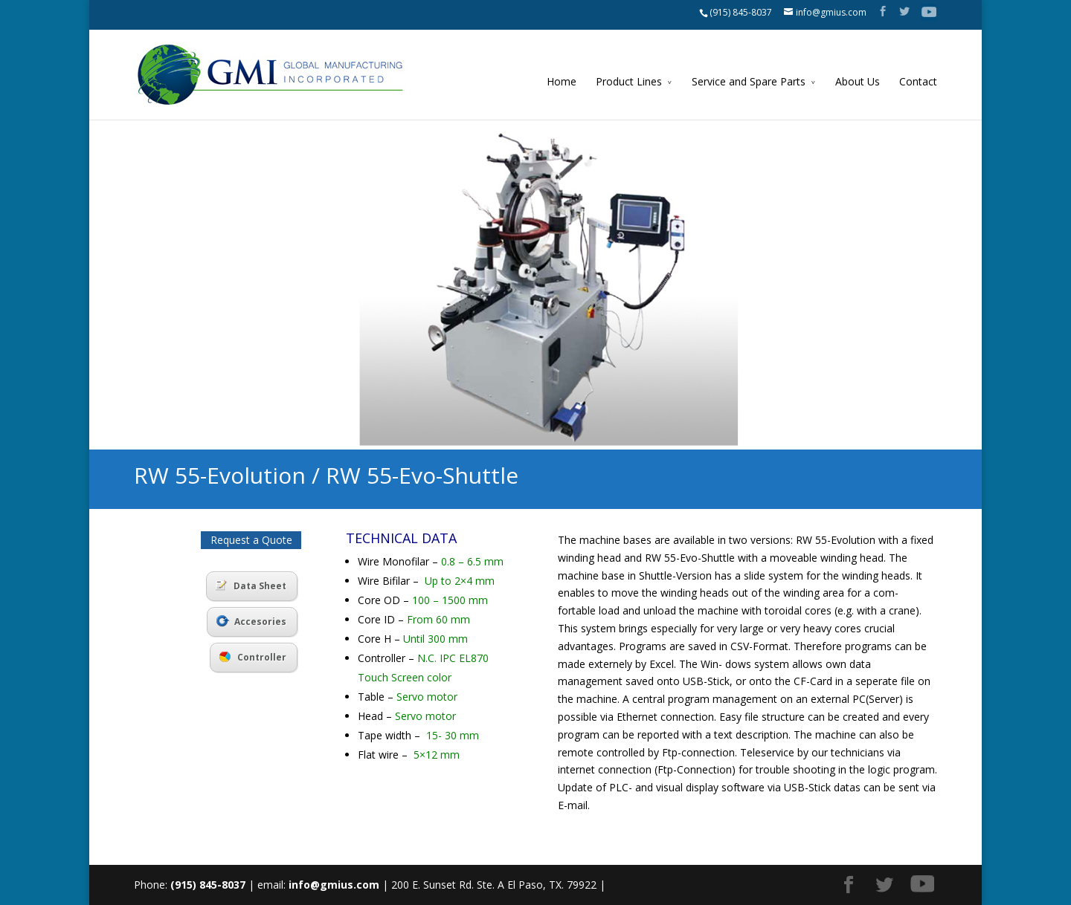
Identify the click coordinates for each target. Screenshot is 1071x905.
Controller (252, 657)
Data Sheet (251, 586)
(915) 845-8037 (741, 12)
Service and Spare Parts (748, 81)
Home (561, 81)
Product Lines (629, 81)
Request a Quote (251, 540)
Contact (918, 81)
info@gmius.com (334, 885)
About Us (857, 81)
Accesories (251, 621)
